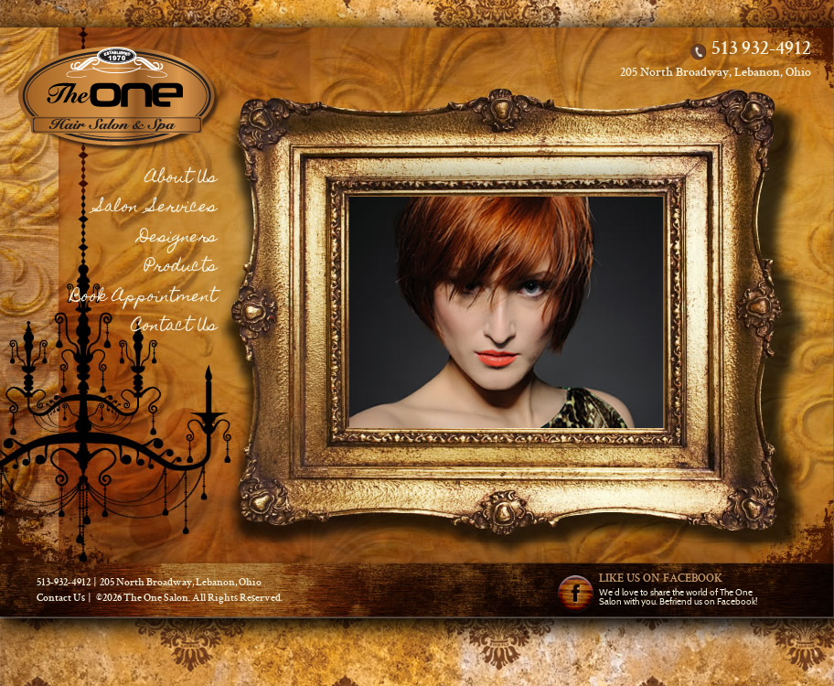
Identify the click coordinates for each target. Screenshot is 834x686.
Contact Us (174, 327)
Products (180, 268)
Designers (177, 238)
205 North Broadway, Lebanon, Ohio (715, 73)
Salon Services (156, 208)
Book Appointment (143, 298)
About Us (181, 179)
